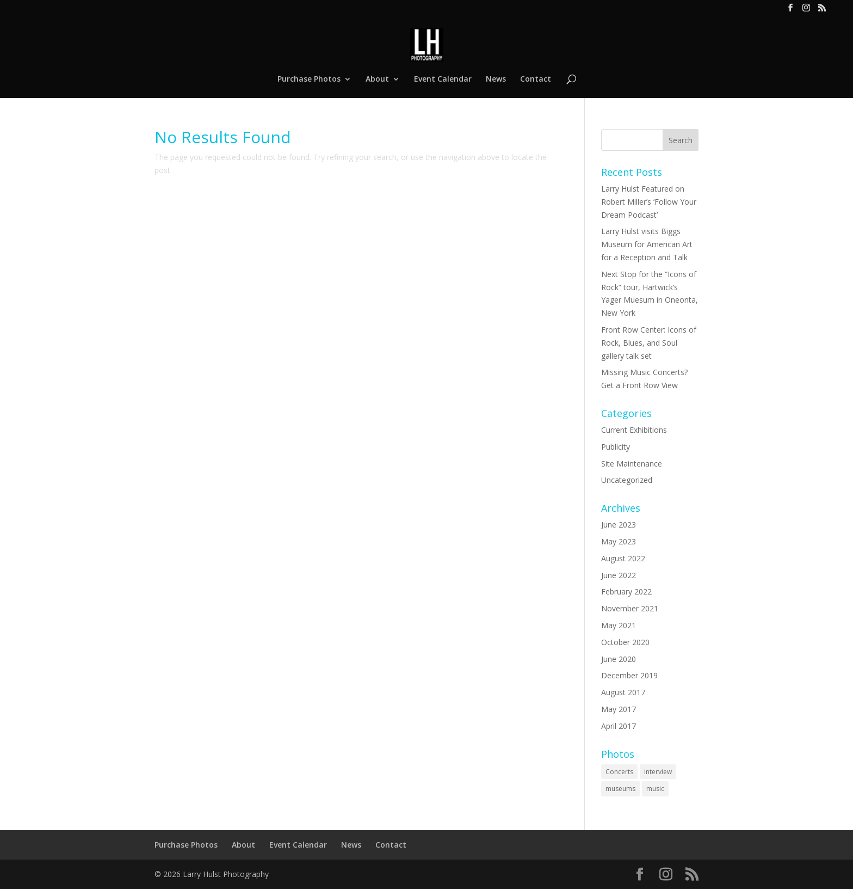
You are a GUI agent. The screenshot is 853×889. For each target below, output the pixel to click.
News (496, 79)
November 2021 (629, 608)
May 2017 (618, 709)
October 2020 (625, 642)
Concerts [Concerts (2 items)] (619, 771)
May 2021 (618, 625)
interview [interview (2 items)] (658, 771)
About (377, 79)
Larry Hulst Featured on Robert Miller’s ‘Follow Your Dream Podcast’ (648, 201)
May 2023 (618, 541)
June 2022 (618, 575)
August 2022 (623, 558)
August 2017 (623, 692)
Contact (535, 79)
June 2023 (618, 524)
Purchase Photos (309, 79)
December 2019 (629, 675)
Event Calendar (443, 79)
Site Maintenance (631, 463)
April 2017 (618, 726)
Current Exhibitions (634, 430)
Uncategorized (626, 480)
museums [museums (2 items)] (620, 788)
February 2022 (626, 591)
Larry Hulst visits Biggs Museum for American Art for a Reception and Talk (647, 244)
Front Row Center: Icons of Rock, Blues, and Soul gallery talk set (648, 342)
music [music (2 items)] (655, 788)
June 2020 (618, 659)
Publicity (615, 447)
